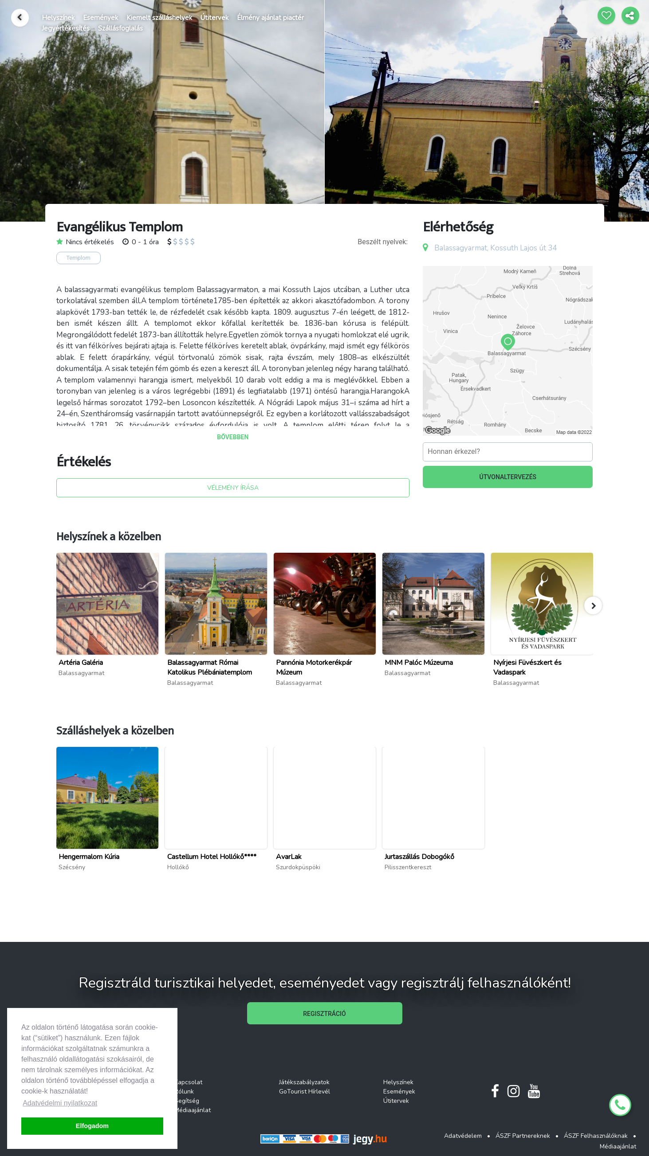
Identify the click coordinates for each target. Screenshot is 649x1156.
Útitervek (214, 17)
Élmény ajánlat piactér (270, 17)
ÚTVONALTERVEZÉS (508, 476)
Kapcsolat (188, 1082)
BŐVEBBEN (232, 437)
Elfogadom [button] (92, 1125)
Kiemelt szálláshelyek (159, 17)
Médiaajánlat (192, 1110)
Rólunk (184, 1091)
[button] (593, 605)
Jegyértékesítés (66, 28)
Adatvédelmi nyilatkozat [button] (60, 1103)
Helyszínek (58, 17)
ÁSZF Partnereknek (523, 1136)
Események (100, 17)
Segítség (186, 1101)
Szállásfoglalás (120, 28)
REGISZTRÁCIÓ (324, 1013)
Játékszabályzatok (304, 1082)
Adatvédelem (463, 1136)
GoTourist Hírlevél (304, 1091)
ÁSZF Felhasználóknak (596, 1136)
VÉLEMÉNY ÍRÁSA (233, 488)
